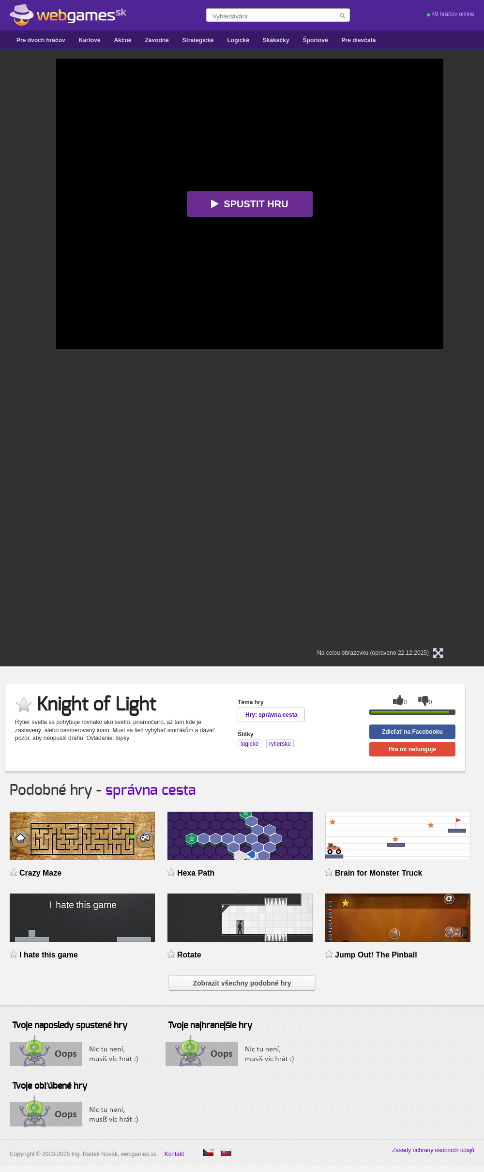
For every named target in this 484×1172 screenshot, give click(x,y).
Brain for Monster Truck (378, 873)
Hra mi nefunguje (412, 749)
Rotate (189, 955)
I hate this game (48, 955)
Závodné (156, 40)
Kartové (90, 40)
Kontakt (174, 1154)
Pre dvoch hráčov (40, 40)
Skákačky (276, 40)
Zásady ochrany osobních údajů (433, 1150)
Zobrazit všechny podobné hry (242, 983)
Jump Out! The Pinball (376, 955)
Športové (315, 40)
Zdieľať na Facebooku (412, 731)
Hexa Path (195, 873)
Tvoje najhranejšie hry (210, 1025)
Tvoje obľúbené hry (49, 1086)
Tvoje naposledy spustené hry (69, 1025)
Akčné (122, 40)
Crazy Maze (40, 873)
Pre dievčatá (359, 40)
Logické (238, 40)
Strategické (198, 40)
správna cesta (151, 790)
